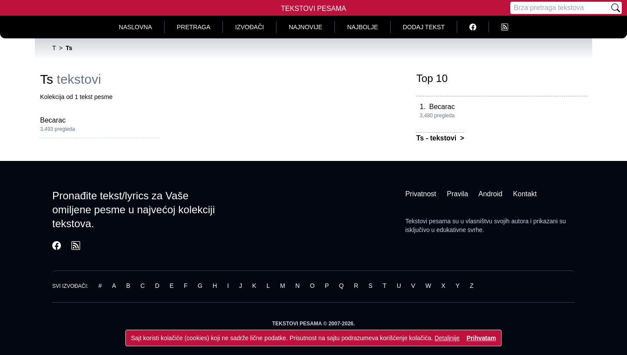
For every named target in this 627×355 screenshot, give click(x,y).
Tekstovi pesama (428, 221)
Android (490, 194)
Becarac (53, 120)
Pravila (457, 194)
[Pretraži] (616, 8)
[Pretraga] (560, 8)
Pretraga (193, 27)
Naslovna (135, 27)
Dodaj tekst (424, 27)
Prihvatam (481, 338)
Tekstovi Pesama (313, 8)
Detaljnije (447, 338)
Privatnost (420, 194)
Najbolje (362, 27)
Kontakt (524, 194)
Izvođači (249, 27)
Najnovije (305, 27)
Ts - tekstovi (437, 138)
